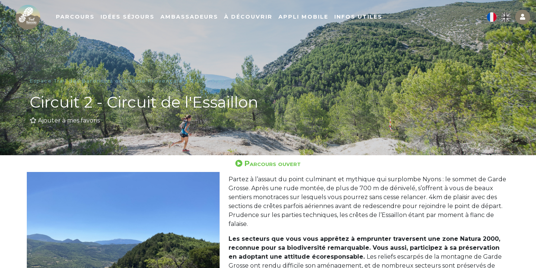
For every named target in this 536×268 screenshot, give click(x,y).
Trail (197, 81)
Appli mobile (335, 21)
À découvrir (279, 21)
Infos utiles (390, 21)
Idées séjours (159, 21)
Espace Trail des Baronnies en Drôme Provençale (106, 81)
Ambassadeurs (220, 21)
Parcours (106, 21)
